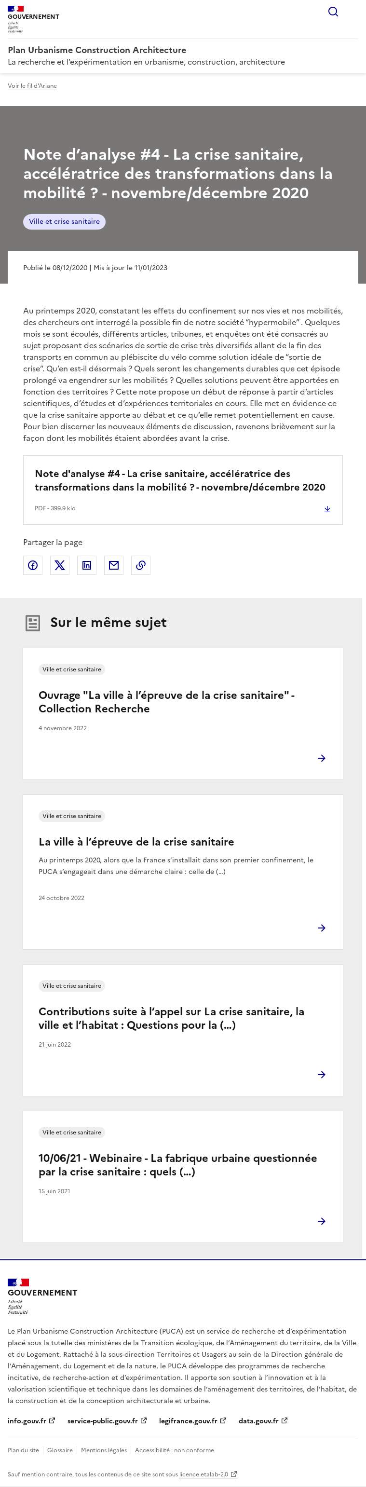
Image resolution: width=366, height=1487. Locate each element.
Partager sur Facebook (32, 565)
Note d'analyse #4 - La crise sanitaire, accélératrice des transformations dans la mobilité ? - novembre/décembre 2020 (180, 480)
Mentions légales (104, 1450)
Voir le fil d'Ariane (32, 86)
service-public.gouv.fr (103, 1421)
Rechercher (333, 11)
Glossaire (60, 1450)
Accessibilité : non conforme (174, 1450)
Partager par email (113, 565)
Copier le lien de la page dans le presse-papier (140, 565)
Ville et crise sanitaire (64, 222)
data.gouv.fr (259, 1421)
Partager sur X (59, 565)
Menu (352, 11)
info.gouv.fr (27, 1421)
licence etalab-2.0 (203, 1474)
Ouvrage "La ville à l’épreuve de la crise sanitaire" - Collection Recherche (166, 702)
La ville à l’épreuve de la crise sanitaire (136, 842)
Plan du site (23, 1450)
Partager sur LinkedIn (86, 565)
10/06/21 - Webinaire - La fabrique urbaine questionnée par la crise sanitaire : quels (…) (178, 1165)
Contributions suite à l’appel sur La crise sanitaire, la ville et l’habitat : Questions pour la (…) (171, 1018)
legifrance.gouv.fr (188, 1421)
